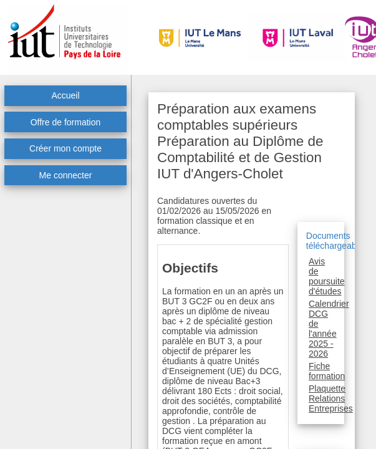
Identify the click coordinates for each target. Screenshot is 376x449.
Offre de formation (66, 122)
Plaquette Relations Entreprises (331, 398)
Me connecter (65, 175)
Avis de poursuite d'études (327, 276)
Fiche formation (327, 371)
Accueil (65, 95)
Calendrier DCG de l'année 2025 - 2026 (329, 329)
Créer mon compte (65, 148)
